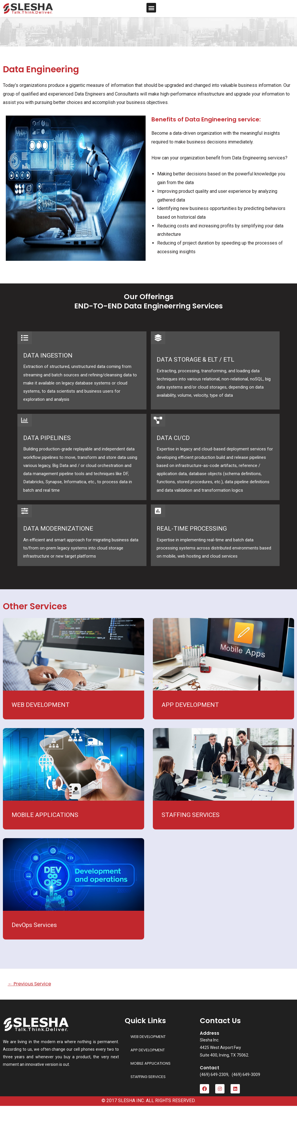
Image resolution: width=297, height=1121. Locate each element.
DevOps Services (34, 939)
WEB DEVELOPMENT (41, 719)
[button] (151, 7)
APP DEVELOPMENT (190, 719)
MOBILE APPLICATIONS (45, 829)
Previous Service (31, 998)
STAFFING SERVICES (191, 829)
